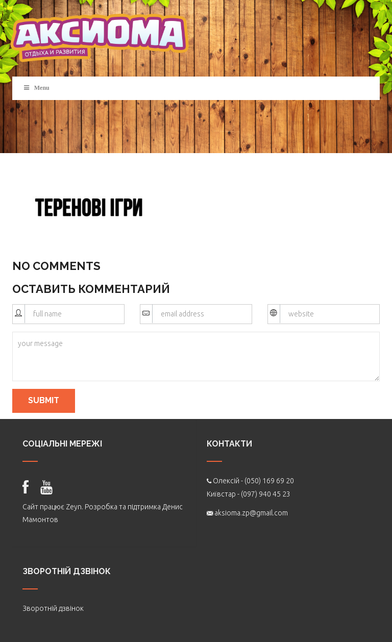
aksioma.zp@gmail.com (251, 513)
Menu (36, 87)
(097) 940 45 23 (265, 494)
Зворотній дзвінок (53, 608)
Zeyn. (74, 507)
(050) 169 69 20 (269, 481)
